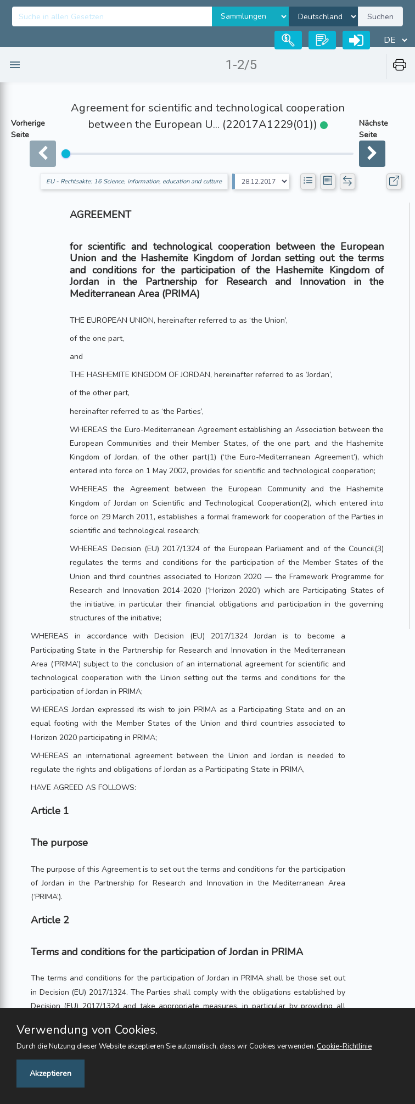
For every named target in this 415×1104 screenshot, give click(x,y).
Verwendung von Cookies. (87, 1029)
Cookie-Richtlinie (344, 1046)
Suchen (380, 17)
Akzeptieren (50, 1073)
